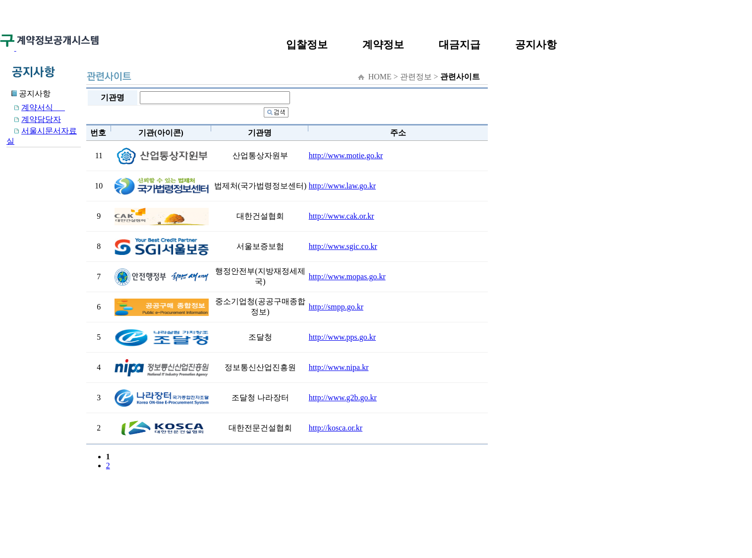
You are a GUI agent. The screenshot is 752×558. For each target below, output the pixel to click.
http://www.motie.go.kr (346, 155)
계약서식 (35, 107)
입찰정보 (307, 44)
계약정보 (383, 44)
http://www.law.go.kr (342, 186)
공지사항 (536, 44)
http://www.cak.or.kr (341, 216)
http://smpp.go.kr (336, 307)
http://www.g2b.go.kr (343, 397)
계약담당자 (33, 119)
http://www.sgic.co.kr (343, 246)
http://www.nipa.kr (339, 367)
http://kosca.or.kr (335, 428)
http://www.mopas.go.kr (347, 276)
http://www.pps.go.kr (342, 337)
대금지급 (459, 44)
